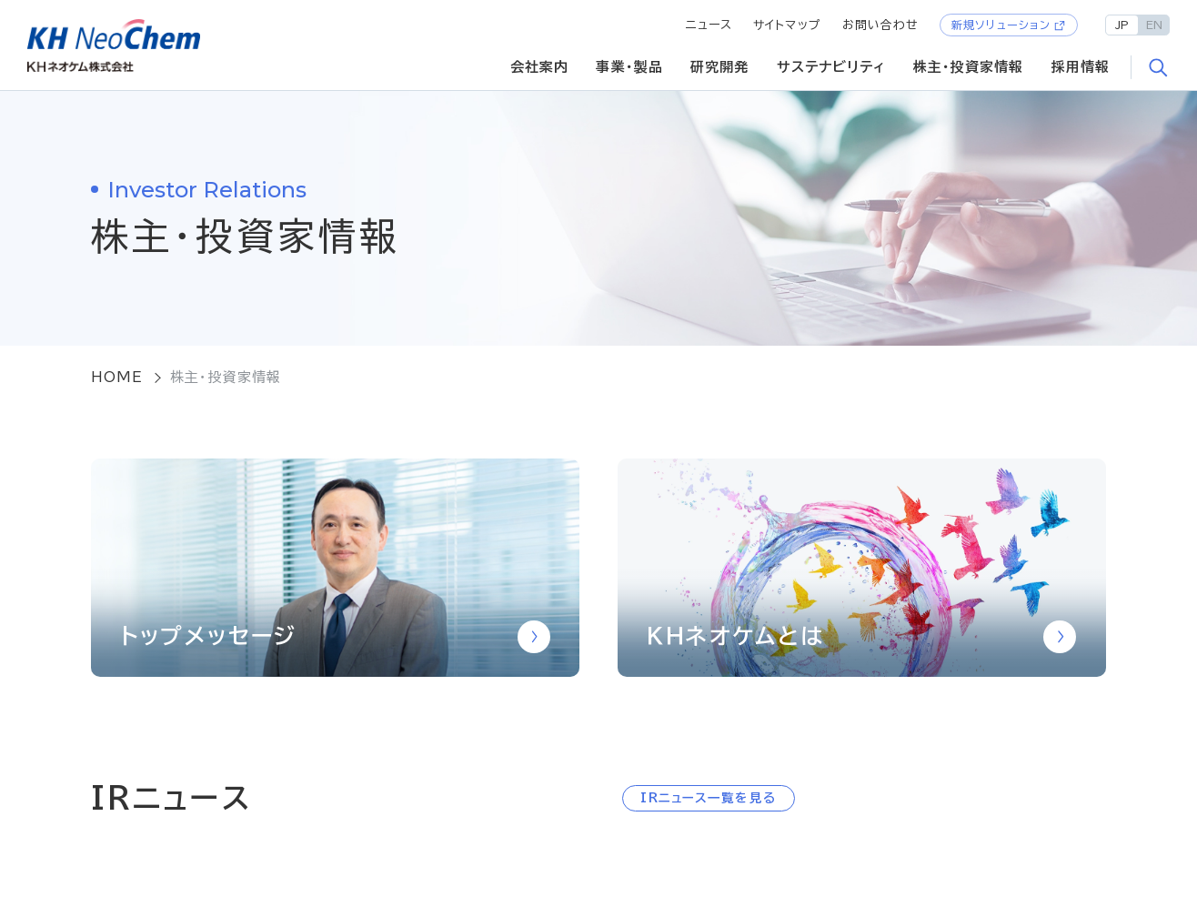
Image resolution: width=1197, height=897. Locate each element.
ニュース (709, 25)
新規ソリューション (1001, 24)
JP (1122, 24)
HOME (117, 377)
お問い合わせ (881, 25)
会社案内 (539, 67)
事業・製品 (629, 67)
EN (1154, 24)
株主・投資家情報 (968, 67)
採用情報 (1081, 67)
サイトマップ (787, 25)
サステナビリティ (831, 67)
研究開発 (719, 67)
